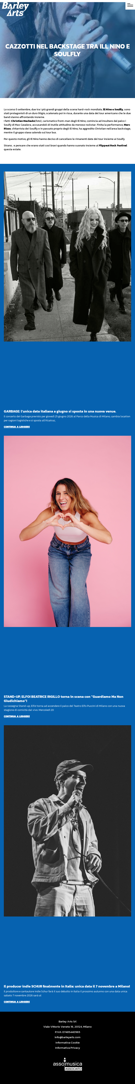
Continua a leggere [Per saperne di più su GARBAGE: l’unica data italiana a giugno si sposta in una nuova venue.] (17, 427)
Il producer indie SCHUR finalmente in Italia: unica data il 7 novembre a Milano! (67, 986)
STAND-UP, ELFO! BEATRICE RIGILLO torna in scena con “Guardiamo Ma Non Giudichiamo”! (63, 698)
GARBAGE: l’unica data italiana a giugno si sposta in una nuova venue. (60, 411)
